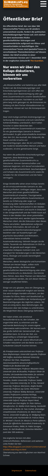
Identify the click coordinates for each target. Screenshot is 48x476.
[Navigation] (43, 4)
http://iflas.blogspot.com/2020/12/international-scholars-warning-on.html (24, 448)
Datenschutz (30, 470)
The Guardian (36, 60)
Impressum (17, 470)
